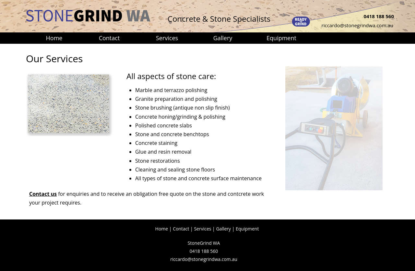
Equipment (247, 229)
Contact (181, 229)
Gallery (223, 229)
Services (202, 229)
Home (161, 229)
